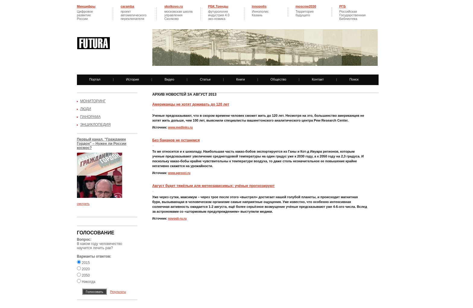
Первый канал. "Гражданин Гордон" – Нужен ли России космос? (101, 143)
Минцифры (86, 6)
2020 (83, 269)
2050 (83, 275)
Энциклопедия (95, 124)
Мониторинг (93, 101)
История (132, 79)
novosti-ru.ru (177, 218)
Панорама (90, 117)
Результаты (118, 292)
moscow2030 (306, 6)
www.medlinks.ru (180, 127)
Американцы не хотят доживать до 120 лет (190, 104)
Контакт (318, 79)
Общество (278, 79)
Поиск (353, 79)
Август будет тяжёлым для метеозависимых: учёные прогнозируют (213, 186)
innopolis (259, 6)
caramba (127, 6)
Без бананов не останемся (176, 140)
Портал (94, 79)
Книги (240, 79)
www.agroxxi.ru (179, 173)
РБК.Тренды (218, 6)
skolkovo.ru (173, 6)
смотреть (83, 203)
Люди (85, 109)
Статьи (205, 79)
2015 (83, 263)
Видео (169, 79)
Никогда (86, 282)
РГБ (342, 6)
